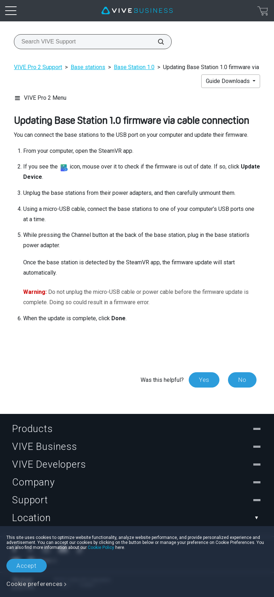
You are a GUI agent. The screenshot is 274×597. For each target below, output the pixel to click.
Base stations (88, 67)
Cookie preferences (34, 583)
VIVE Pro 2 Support (38, 67)
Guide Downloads (228, 81)
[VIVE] (137, 10)
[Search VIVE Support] (157, 42)
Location (137, 518)
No (242, 379)
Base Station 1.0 (134, 67)
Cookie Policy (101, 547)
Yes (204, 379)
